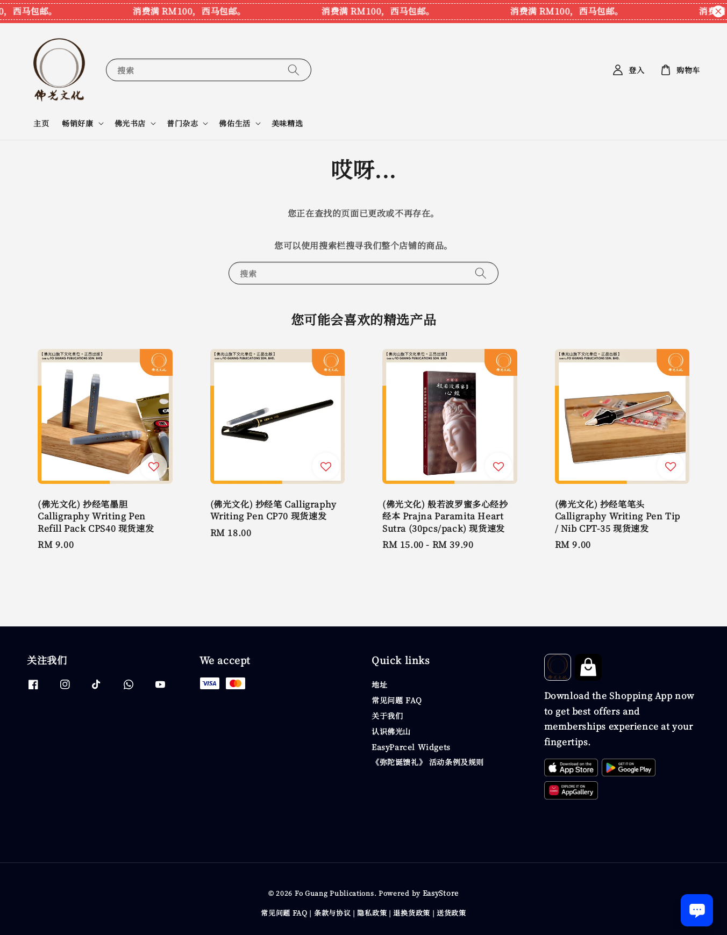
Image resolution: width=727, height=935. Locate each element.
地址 (379, 685)
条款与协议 (332, 913)
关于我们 (387, 715)
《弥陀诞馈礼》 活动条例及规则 (428, 761)
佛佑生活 (234, 123)
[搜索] (293, 69)
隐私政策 (372, 913)
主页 (41, 123)
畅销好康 (77, 123)
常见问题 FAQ (397, 700)
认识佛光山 (391, 731)
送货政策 (451, 913)
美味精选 (287, 123)
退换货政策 (411, 913)
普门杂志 (182, 123)
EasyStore (441, 893)
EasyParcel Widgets (411, 746)
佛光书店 (130, 123)
